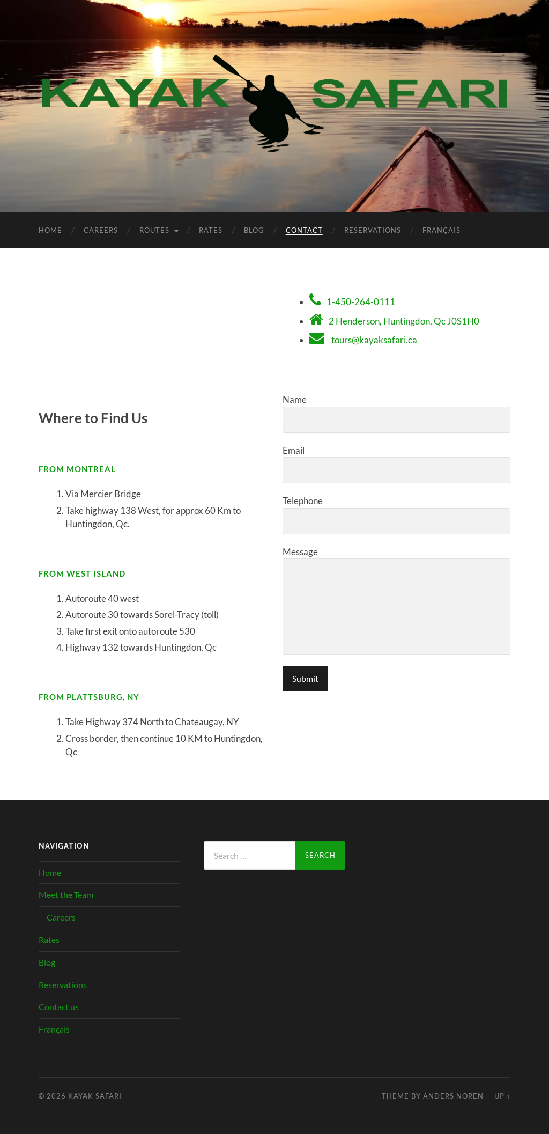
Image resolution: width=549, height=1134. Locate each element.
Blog (254, 230)
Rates (210, 230)
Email (396, 464)
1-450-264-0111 (361, 301)
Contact (304, 230)
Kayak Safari (95, 1096)
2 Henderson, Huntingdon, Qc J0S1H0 (404, 321)
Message (396, 601)
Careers (101, 230)
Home (50, 230)
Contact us (59, 1007)
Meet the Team (66, 894)
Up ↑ (502, 1096)
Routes (154, 230)
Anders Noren (453, 1096)
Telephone (396, 514)
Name (396, 413)
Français (441, 230)
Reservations (372, 230)
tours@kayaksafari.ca (374, 339)
